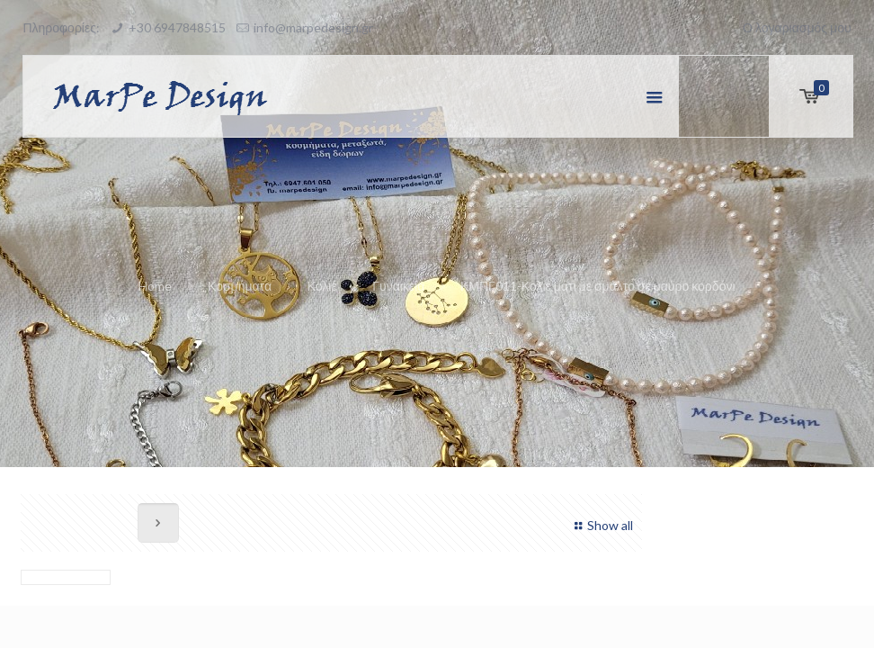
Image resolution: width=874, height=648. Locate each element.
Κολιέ (322, 285)
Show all (601, 525)
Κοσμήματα (240, 285)
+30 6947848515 (177, 27)
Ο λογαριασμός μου (797, 27)
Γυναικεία (398, 285)
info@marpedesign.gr (313, 27)
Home (155, 285)
